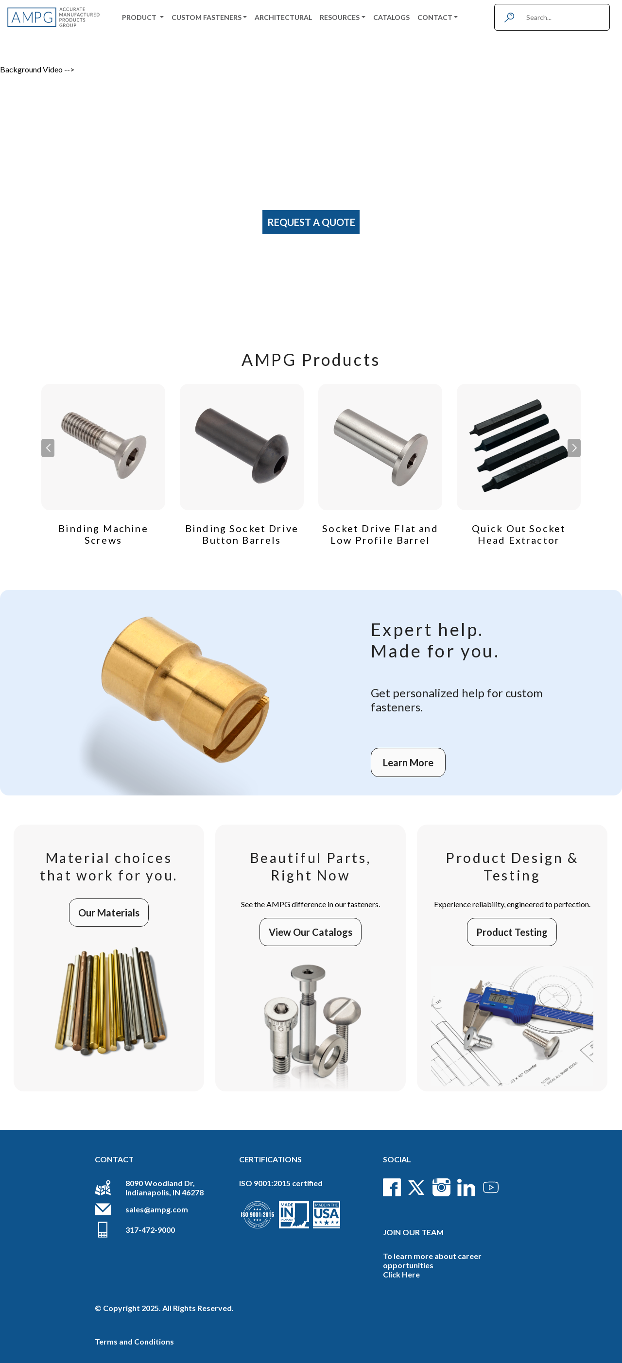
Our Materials (108, 912)
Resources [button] (340, 17)
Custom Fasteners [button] (207, 17)
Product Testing (512, 932)
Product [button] (140, 17)
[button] (574, 448)
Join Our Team (413, 1232)
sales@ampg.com (156, 1209)
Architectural (283, 17)
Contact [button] (434, 17)
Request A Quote (311, 222)
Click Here (401, 1274)
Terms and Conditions (134, 1341)
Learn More (408, 762)
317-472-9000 (150, 1229)
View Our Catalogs (310, 932)
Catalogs (391, 17)
